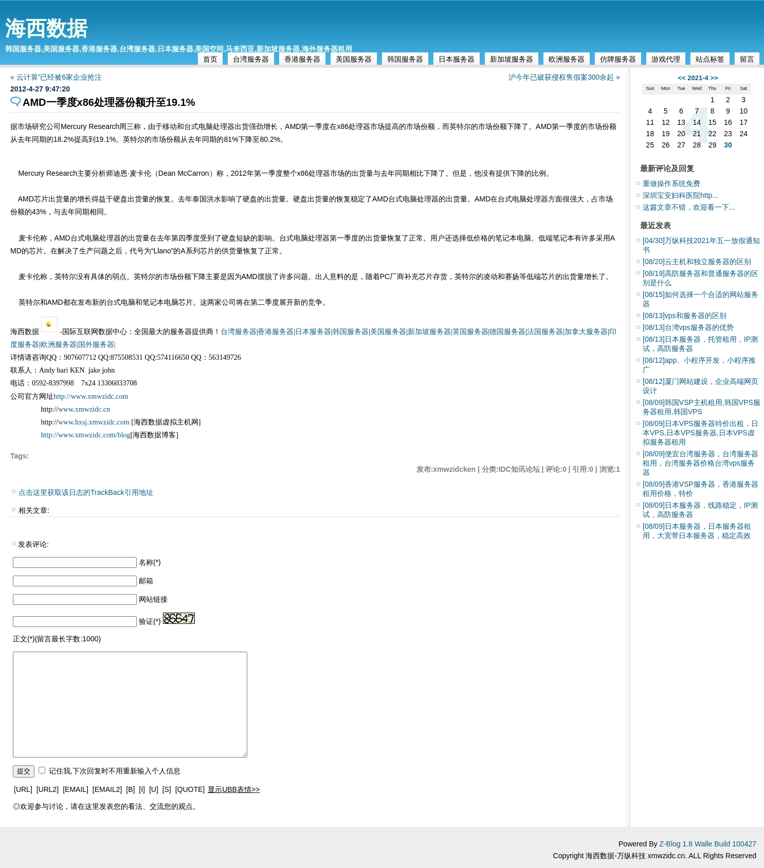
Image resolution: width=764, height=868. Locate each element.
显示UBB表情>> (234, 789)
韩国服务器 (405, 59)
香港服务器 (302, 59)
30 (728, 145)
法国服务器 (545, 332)
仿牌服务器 (618, 59)
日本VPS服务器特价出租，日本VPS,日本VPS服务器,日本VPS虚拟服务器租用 (700, 432)
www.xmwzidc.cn (84, 409)
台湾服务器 (251, 59)
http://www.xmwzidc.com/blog (86, 435)
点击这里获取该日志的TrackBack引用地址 (86, 492)
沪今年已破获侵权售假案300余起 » (564, 77)
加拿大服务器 (586, 332)
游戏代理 (665, 59)
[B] (130, 789)
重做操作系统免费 (671, 183)
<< (681, 78)
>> (714, 78)
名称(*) (150, 562)
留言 (747, 59)
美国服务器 (354, 59)
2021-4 (697, 78)
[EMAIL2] (107, 789)
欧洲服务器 (567, 59)
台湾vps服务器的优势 (688, 327)
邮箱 (146, 581)
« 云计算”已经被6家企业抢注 (56, 77)
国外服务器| (97, 344)
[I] (142, 789)
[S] (166, 789)
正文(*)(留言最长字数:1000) (57, 639)
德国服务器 (507, 332)
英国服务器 (470, 332)
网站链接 (153, 599)
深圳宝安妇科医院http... (680, 195)
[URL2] (48, 789)
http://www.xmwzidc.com (90, 396)
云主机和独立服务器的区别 (697, 261)
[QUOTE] (190, 789)
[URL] (23, 789)
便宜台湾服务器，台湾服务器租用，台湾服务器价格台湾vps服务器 (700, 463)
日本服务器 (457, 59)
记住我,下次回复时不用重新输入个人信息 (114, 771)
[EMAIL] (75, 789)
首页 (210, 59)
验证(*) (150, 621)
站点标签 (710, 59)
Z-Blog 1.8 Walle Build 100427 (707, 844)
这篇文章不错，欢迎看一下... (689, 207)
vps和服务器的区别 (684, 315)
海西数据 (46, 28)
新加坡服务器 (511, 59)
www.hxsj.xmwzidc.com (94, 422)
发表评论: (33, 544)
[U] (153, 789)
